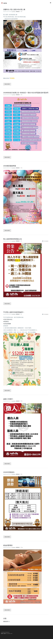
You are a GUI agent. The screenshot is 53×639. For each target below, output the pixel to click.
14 (22, 547)
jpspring (13, 11)
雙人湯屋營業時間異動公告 (12, 239)
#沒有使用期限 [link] (7, 323)
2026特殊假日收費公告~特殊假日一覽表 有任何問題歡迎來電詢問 (25, 93)
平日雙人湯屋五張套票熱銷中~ (13, 312)
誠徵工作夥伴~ (8, 399)
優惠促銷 (17, 11)
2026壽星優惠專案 (9, 166)
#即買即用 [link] (6, 321)
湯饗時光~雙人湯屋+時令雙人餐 (14, 9)
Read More (7, 84)
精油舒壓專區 (8, 545)
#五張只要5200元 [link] (7, 319)
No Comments (45, 241)
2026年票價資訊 (8, 472)
